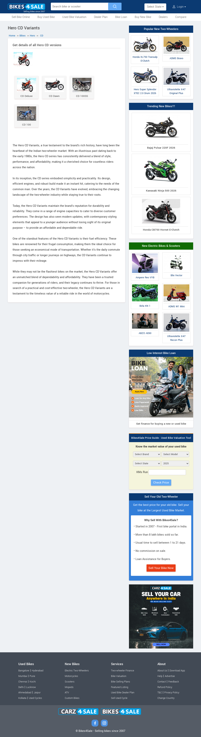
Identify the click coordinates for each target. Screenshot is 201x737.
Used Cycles (35, 698)
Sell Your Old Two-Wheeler (161, 497)
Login (179, 7)
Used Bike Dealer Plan (122, 692)
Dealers (163, 17)
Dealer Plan (101, 17)
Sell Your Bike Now (161, 568)
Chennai (22, 681)
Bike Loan (121, 17)
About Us (162, 670)
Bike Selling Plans (120, 681)
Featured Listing (119, 687)
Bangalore (23, 670)
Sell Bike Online (21, 17)
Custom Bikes (72, 698)
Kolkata (22, 698)
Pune (32, 676)
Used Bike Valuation (74, 17)
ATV (67, 692)
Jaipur (37, 692)
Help (159, 676)
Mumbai (22, 676)
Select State (155, 7)
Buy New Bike (143, 17)
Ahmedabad (24, 692)
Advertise (170, 676)
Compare (180, 17)
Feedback (173, 681)
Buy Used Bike (46, 17)
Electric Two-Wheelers (77, 670)
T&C (159, 692)
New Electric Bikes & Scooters (161, 246)
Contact (161, 681)
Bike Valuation (118, 676)
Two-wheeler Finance (122, 670)
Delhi (21, 687)
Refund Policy (164, 687)
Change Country (165, 698)
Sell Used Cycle (119, 698)
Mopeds (69, 687)
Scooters (69, 681)
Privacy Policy (171, 692)
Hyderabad (37, 670)
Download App (177, 670)
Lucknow (31, 687)
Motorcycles (71, 676)
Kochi (33, 681)
